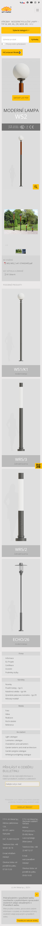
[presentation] (22, 792)
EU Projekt (9, 662)
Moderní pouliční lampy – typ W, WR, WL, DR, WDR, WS (20, 22)
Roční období (10, 721)
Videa (7, 714)
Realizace (9, 717)
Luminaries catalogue (13, 740)
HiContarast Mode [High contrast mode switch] (12, 52)
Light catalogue (11, 737)
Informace (9, 658)
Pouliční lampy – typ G (14, 688)
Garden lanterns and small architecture (20, 747)
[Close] (37, 894)
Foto (7, 710)
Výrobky (5, 21)
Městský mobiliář (12, 698)
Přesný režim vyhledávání (16, 44)
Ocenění (8, 669)
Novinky (8, 684)
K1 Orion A (11, 274)
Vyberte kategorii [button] (20, 30)
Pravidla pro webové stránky (27, 921)
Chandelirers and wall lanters (16, 744)
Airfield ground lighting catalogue (18, 754)
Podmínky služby (11, 672)
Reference (9, 725)
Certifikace (9, 665)
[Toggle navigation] (37, 10)
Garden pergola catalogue (15, 751)
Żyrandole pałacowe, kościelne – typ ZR (21, 695)
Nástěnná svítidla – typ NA (15, 691)
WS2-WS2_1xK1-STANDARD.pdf (19, 263)
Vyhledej (34, 39)
